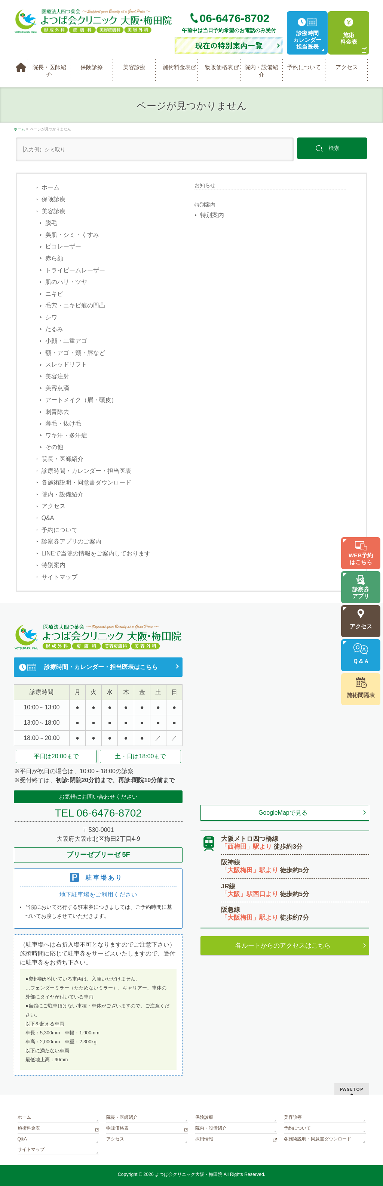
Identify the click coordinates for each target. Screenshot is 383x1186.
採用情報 (204, 1139)
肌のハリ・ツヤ (66, 282)
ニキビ (54, 294)
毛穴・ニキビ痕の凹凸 (75, 305)
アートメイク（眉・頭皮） (81, 400)
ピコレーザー (63, 246)
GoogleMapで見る (282, 812)
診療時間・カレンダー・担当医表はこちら (101, 667)
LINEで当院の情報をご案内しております (96, 553)
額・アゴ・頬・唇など (75, 353)
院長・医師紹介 (62, 459)
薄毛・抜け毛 (63, 423)
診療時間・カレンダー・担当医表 (86, 471)
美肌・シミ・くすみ (72, 235)
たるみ (54, 329)
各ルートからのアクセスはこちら (283, 945)
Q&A (48, 518)
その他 (54, 447)
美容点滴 (57, 388)
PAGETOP (352, 1089)
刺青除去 (57, 412)
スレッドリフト (66, 364)
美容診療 (53, 211)
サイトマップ (59, 577)
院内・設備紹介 (62, 494)
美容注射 (57, 376)
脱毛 (51, 223)
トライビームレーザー (75, 270)
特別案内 (53, 565)
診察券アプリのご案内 (71, 541)
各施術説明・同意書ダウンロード (86, 482)
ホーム (50, 187)
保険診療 (53, 199)
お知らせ (204, 185)
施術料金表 (29, 1128)
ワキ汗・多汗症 (66, 435)
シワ (51, 317)
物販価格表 (117, 1128)
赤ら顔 (54, 258)
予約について (59, 530)
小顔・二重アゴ (66, 341)
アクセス (53, 506)
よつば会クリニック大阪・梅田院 (188, 1174)
